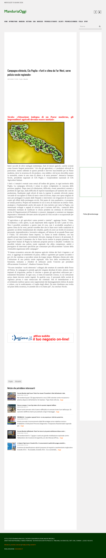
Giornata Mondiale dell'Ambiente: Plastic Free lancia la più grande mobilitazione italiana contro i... (40, 431)
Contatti (33, 544)
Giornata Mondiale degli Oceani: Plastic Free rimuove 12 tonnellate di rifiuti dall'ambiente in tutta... (40, 393)
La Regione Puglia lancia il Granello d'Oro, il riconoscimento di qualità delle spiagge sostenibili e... (40, 442)
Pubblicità (25, 544)
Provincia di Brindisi (72, 21)
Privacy (7, 544)
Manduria (22, 21)
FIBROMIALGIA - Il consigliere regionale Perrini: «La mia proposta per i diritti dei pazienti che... (39, 417)
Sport (88, 21)
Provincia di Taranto (51, 21)
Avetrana (29, 21)
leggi (61, 400)
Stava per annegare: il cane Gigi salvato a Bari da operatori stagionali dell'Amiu (35, 405)
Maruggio (41, 21)
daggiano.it (19, 548)
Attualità (18, 381)
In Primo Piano (13, 21)
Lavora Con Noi (15, 544)
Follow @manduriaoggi (90, 214)
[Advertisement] (59, 12)
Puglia (82, 21)
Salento (62, 21)
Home (6, 21)
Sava (35, 21)
